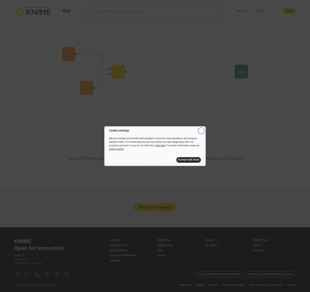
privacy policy (116, 149)
